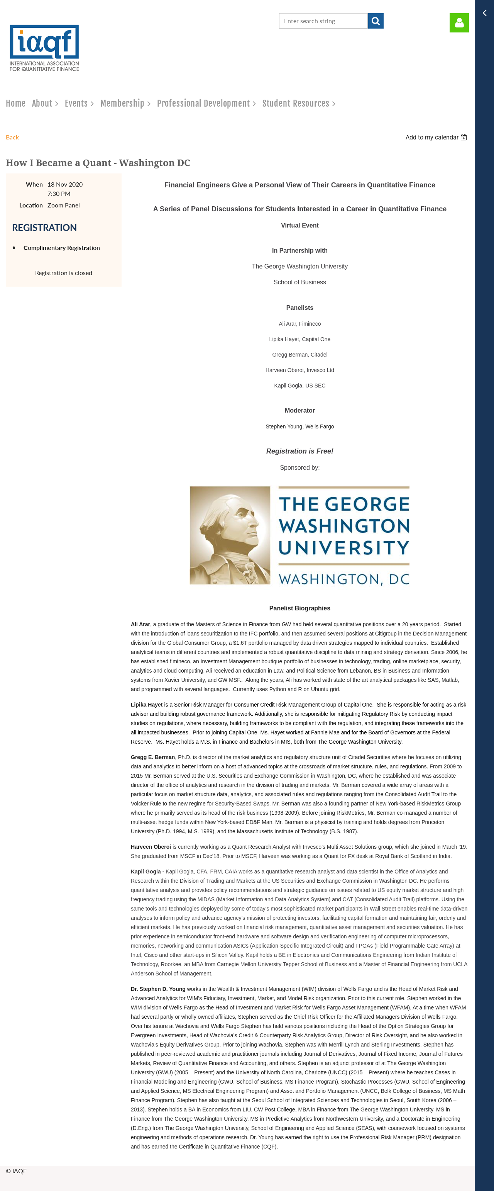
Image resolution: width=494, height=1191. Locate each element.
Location (31, 205)
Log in (459, 22)
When (34, 184)
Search (376, 21)
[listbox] (437, 137)
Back (12, 137)
